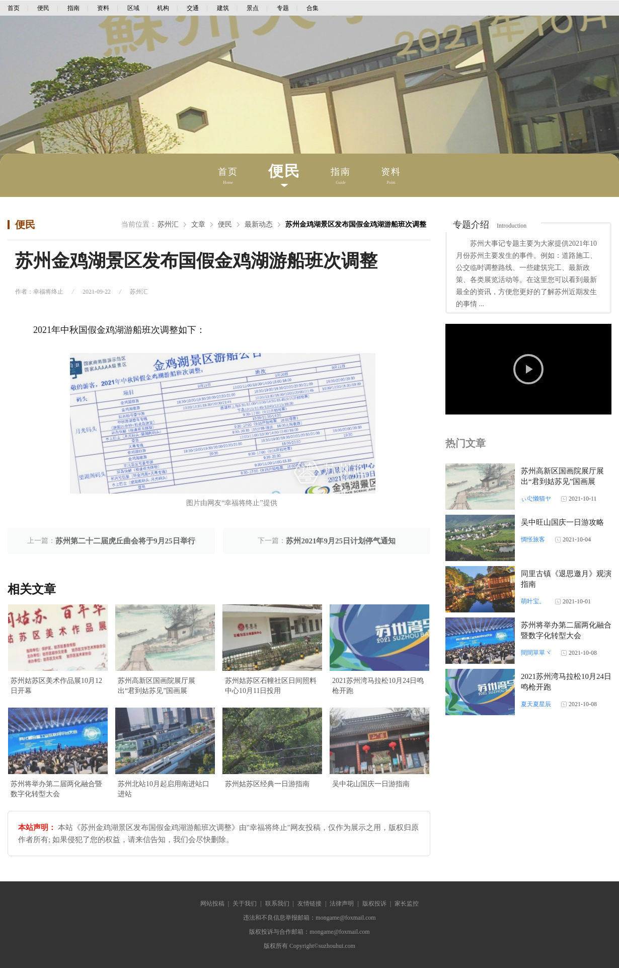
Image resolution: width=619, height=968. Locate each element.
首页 (14, 8)
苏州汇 (168, 224)
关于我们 (245, 903)
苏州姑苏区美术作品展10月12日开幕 (56, 686)
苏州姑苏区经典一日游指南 (267, 784)
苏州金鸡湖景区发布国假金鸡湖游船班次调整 (355, 224)
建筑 (223, 8)
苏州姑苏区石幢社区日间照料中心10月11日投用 (271, 686)
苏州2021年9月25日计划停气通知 (341, 541)
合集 (312, 8)
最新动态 (259, 224)
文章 (198, 224)
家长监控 (407, 903)
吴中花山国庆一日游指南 (371, 784)
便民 (43, 8)
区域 (133, 8)
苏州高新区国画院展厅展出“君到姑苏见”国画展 (156, 686)
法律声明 (342, 903)
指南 (73, 8)
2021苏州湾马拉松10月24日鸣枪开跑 (378, 686)
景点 (253, 8)
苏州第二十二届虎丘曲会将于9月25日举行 (125, 541)
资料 (103, 8)
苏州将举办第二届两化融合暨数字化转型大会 (56, 789)
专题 (283, 8)
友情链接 (309, 903)
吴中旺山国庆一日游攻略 (562, 522)
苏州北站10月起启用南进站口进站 (163, 789)
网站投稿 (212, 903)
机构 (163, 8)
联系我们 (277, 903)
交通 (193, 8)
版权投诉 (374, 903)
